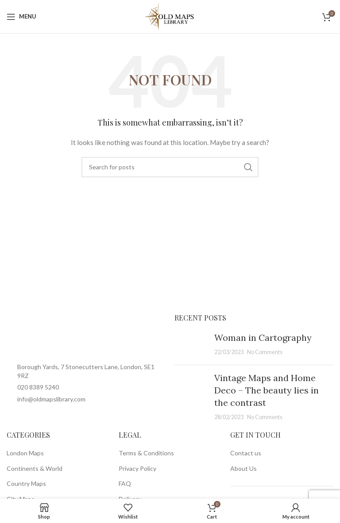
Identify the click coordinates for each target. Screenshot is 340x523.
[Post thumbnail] (191, 345)
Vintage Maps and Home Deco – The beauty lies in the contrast (266, 390)
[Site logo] (170, 15)
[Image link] (86, 334)
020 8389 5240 (38, 387)
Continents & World (34, 468)
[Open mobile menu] (21, 17)
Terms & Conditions (146, 453)
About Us (243, 468)
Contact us (245, 453)
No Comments (264, 352)
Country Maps (26, 483)
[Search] (170, 167)
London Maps (25, 453)
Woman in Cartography (263, 337)
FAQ (125, 483)
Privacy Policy (137, 468)
